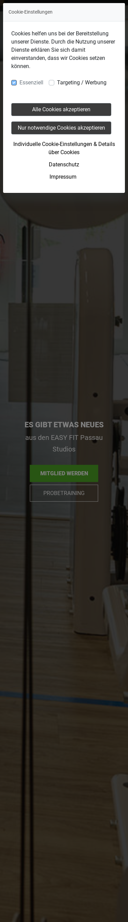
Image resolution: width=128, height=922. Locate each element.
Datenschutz (64, 164)
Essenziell (31, 82)
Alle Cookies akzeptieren (61, 109)
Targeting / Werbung (81, 82)
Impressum (62, 177)
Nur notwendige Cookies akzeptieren (61, 128)
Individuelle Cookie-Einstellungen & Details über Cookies (64, 148)
